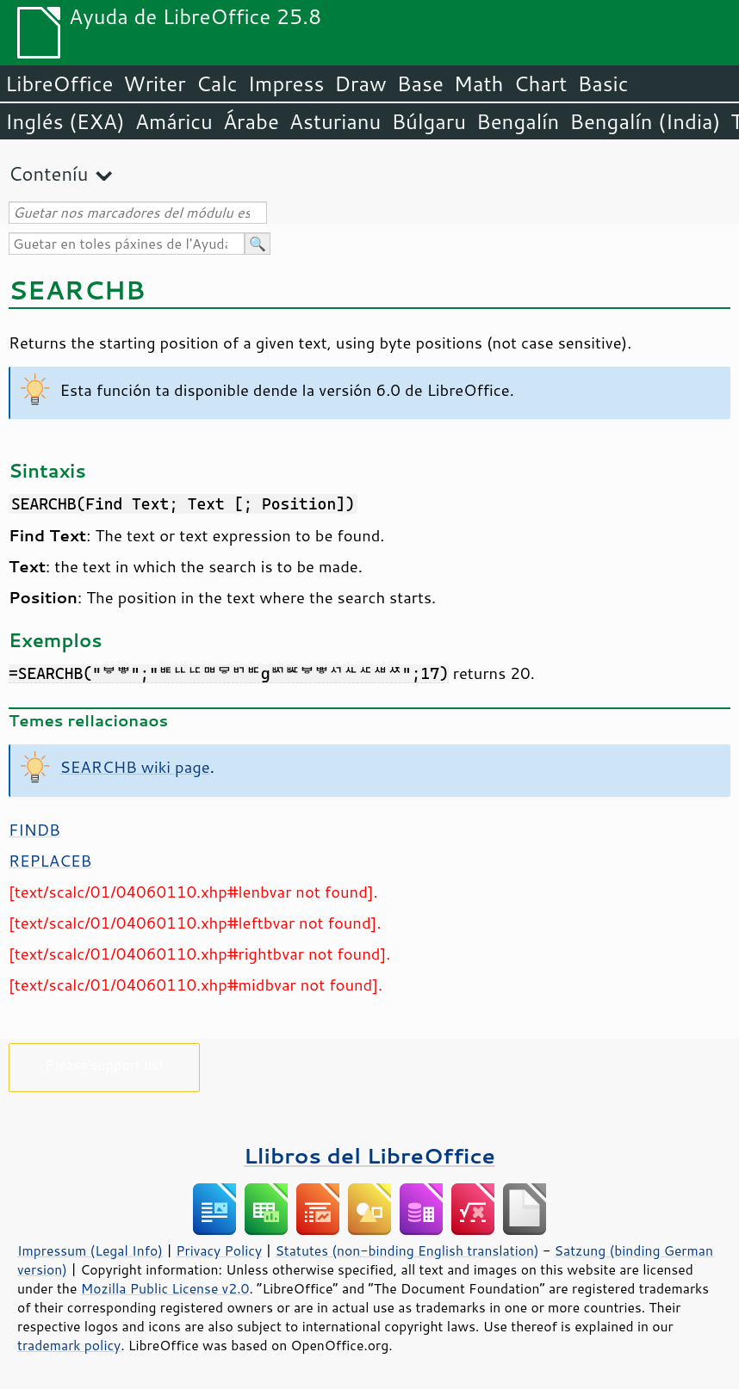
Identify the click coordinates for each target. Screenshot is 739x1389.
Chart (540, 83)
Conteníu (48, 173)
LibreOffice (59, 83)
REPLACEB (50, 860)
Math (479, 83)
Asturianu (335, 121)
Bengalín (517, 121)
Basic (602, 83)
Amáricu (174, 121)
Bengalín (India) (644, 121)
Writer (154, 83)
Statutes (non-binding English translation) (406, 1250)
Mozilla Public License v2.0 (165, 1288)
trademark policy (69, 1345)
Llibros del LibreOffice (369, 1155)
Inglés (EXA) (65, 121)
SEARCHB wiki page (135, 767)
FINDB (34, 829)
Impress (286, 83)
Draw (360, 83)
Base (420, 83)
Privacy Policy (219, 1250)
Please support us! (105, 1064)
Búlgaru (428, 121)
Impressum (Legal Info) (90, 1250)
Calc (217, 83)
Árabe (251, 121)
